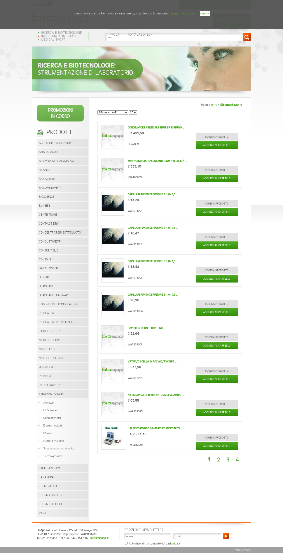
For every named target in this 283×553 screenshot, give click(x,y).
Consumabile (48, 250)
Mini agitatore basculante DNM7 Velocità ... (157, 160)
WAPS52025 (135, 411)
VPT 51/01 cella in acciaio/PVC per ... (152, 361)
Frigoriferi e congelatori (58, 304)
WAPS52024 (135, 377)
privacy (176, 543)
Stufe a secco (49, 468)
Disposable (47, 286)
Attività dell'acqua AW (56, 160)
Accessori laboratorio (56, 142)
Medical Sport (50, 340)
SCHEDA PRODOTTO (217, 136)
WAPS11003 (135, 277)
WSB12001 (136, 444)
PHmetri (45, 375)
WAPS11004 (135, 311)
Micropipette (49, 348)
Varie (43, 513)
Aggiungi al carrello (217, 145)
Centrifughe (48, 214)
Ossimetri (46, 366)
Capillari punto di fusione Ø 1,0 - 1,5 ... (153, 194)
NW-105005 (135, 177)
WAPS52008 (135, 344)
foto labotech (140, 34)
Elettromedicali (52, 425)
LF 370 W (133, 143)
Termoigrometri (53, 456)
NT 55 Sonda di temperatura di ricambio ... (156, 395)
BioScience (46, 196)
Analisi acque (49, 151)
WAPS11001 (135, 210)
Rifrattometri (49, 384)
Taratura (46, 477)
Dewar (44, 277)
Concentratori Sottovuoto (60, 232)
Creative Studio (243, 550)
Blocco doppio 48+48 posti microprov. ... (156, 428)
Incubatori (47, 313)
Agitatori (48, 402)
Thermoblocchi (50, 504)
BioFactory (47, 178)
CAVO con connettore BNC (145, 328)
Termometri (48, 486)
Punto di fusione (53, 440)
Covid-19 (45, 259)
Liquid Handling (50, 331)
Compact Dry (49, 223)
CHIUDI (205, 13)
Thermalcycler (50, 495)
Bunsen (44, 205)
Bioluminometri (50, 187)
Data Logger (48, 268)
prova (115, 34)
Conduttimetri (50, 241)
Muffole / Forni (51, 357)
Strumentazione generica (58, 448)
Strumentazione (51, 393)
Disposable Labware (54, 295)
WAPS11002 (135, 244)
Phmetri (48, 433)
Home (213, 104)
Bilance (44, 169)
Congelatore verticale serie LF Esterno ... (156, 127)
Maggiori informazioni (183, 13)
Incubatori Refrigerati (56, 322)
